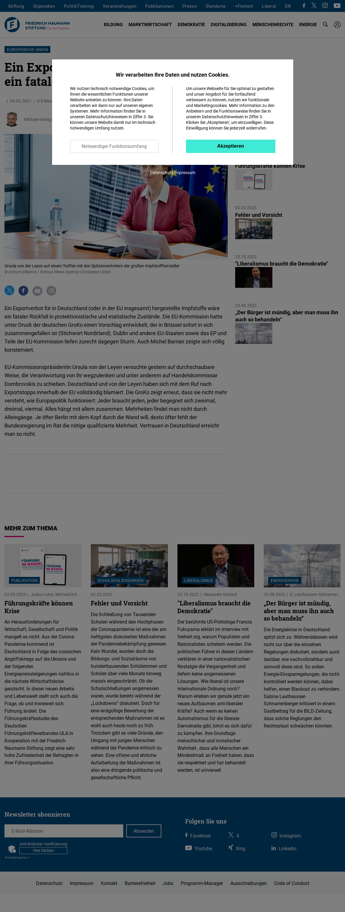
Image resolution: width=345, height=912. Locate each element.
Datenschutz (162, 172)
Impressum (184, 172)
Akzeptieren (230, 146)
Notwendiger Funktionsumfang (114, 146)
